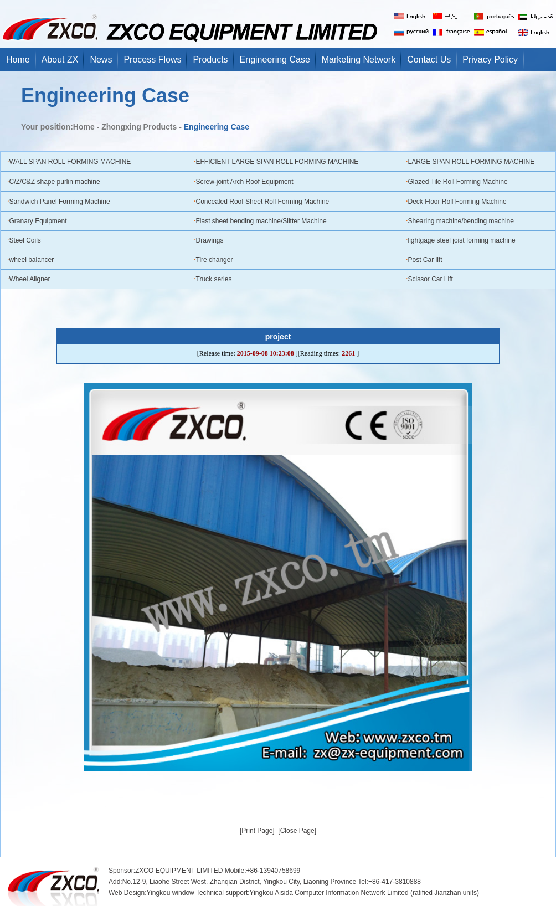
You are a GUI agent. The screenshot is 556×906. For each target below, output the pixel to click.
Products (210, 59)
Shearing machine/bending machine (461, 221)
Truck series (214, 279)
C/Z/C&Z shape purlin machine (54, 182)
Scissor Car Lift (430, 279)
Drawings (210, 240)
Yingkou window (170, 893)
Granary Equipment (38, 221)
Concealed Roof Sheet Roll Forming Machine (263, 201)
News (101, 59)
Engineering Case (275, 59)
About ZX (60, 59)
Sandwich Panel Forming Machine (59, 201)
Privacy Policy (490, 59)
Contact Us (429, 59)
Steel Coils (25, 240)
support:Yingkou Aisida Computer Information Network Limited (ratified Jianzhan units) (352, 893)
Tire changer (214, 260)
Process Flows (152, 59)
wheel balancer (31, 260)
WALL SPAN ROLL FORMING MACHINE (70, 162)
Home (18, 59)
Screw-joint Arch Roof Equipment (245, 182)
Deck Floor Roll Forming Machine (457, 201)
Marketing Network (358, 59)
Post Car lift (425, 260)
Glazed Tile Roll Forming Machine (458, 182)
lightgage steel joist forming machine (462, 240)
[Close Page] (297, 831)
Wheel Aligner (29, 279)
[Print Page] (257, 831)
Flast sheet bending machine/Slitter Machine (261, 221)
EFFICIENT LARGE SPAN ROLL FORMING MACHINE (277, 162)
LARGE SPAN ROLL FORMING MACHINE (471, 162)
